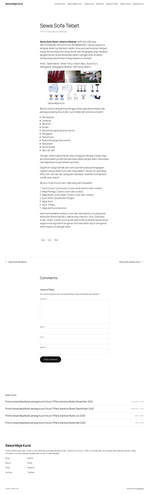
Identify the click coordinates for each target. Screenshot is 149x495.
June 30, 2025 (139, 416)
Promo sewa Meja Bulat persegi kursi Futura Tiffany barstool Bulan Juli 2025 (45, 415)
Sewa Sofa (63, 31)
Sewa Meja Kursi (14, 3)
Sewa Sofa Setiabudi (17, 261)
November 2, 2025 (138, 402)
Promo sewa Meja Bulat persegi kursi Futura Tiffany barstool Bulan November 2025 (49, 401)
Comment (44, 299)
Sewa (43, 240)
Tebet (56, 240)
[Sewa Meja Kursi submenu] (82, 3)
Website (42, 347)
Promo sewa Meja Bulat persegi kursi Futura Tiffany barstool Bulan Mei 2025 (45, 422)
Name (42, 327)
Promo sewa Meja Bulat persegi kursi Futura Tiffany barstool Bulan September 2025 (49, 408)
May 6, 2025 (139, 423)
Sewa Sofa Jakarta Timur (130, 261)
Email (42, 337)
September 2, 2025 (137, 409)
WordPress (140, 488)
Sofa (49, 240)
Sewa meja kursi (52, 31)
